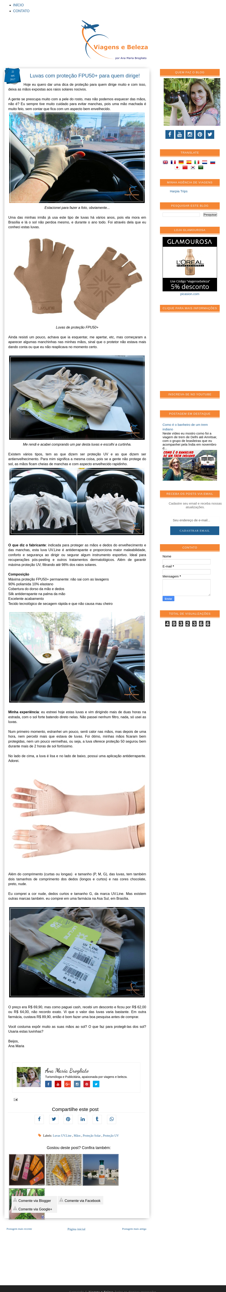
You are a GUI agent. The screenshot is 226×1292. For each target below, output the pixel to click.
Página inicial (76, 1229)
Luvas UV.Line (62, 1135)
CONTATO (21, 11)
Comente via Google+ (32, 1208)
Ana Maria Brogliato (67, 1070)
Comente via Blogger (32, 1200)
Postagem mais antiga (134, 1228)
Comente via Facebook (79, 1200)
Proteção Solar (92, 1135)
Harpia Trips (179, 191)
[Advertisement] (194, 354)
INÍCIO (18, 5)
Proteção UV (111, 1135)
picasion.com (189, 294)
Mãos (77, 1135)
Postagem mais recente (19, 1228)
